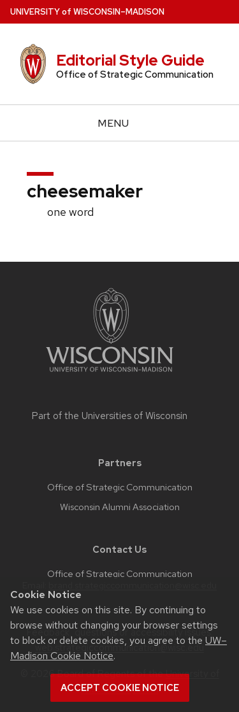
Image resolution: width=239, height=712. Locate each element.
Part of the (109, 415)
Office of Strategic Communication (119, 487)
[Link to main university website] (109, 374)
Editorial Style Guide (130, 60)
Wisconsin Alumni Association (120, 507)
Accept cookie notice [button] (120, 687)
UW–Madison (87, 11)
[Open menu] (119, 122)
